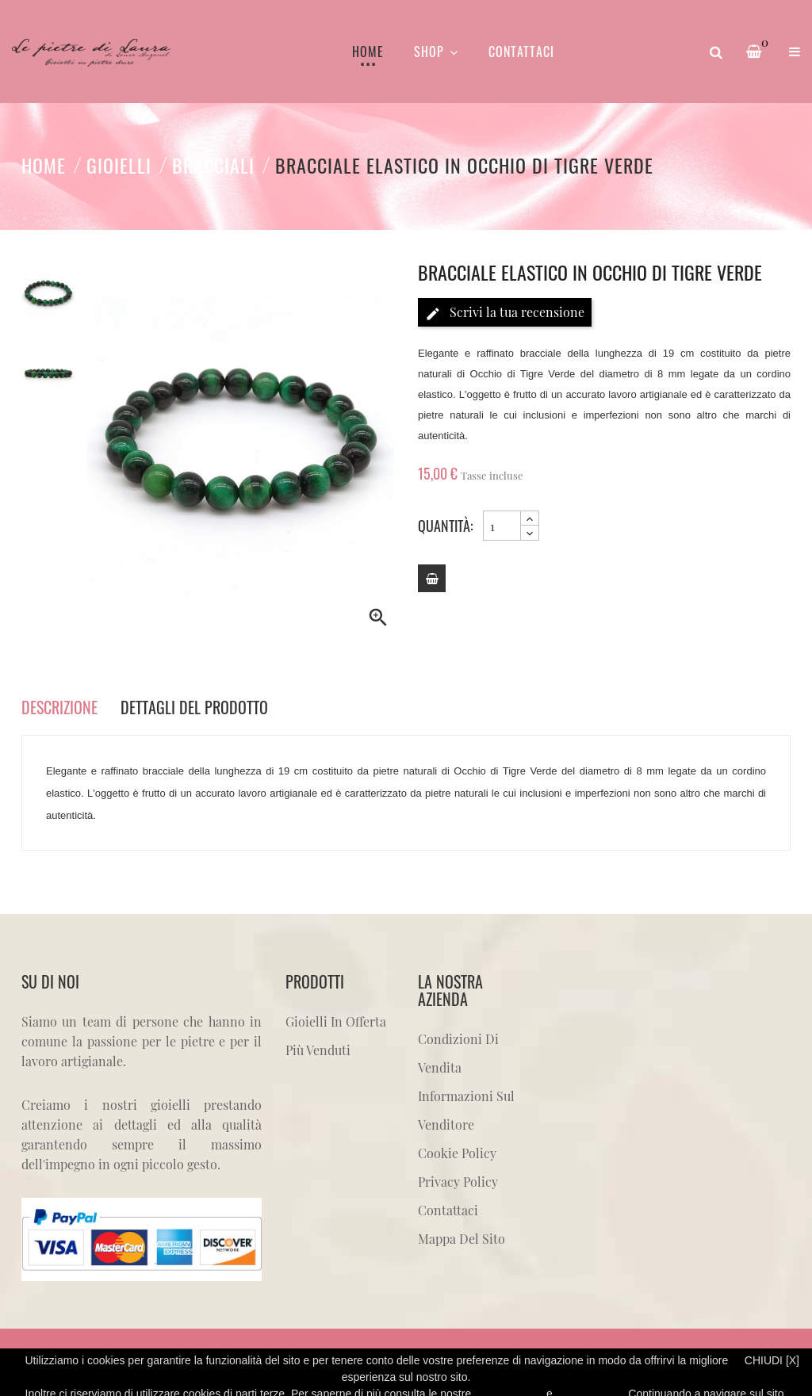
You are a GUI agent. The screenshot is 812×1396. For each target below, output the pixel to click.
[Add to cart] (432, 578)
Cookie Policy (457, 1153)
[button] (794, 51)
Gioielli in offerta (335, 1021)
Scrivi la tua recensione (504, 313)
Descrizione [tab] (59, 707)
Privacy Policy (458, 1181)
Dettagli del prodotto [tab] (194, 707)
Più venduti (317, 1050)
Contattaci (448, 1210)
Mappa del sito (461, 1238)
